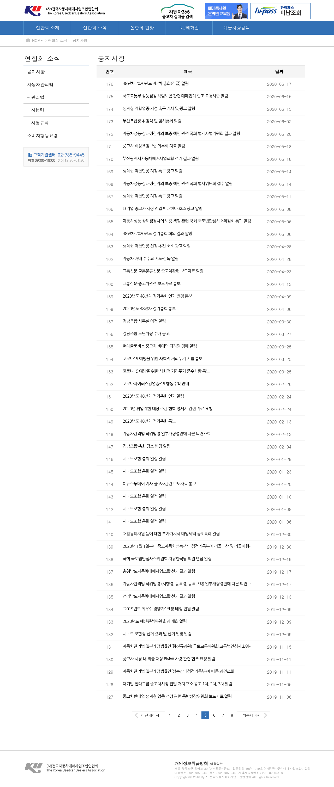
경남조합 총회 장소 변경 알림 (146, 446)
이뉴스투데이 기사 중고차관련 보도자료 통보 (159, 484)
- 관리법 (35, 97)
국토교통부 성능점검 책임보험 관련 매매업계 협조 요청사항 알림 (175, 96)
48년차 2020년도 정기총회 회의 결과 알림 (157, 233)
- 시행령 (35, 110)
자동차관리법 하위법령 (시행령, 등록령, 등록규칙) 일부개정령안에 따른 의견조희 (188, 584)
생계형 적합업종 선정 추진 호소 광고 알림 (156, 246)
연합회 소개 (47, 27)
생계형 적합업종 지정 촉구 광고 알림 (152, 171)
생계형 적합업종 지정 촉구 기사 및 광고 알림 (159, 108)
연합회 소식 (95, 27)
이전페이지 (150, 715)
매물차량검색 (236, 27)
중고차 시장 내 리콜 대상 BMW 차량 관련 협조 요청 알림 (169, 659)
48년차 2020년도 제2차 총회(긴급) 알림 (156, 83)
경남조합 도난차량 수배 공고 (146, 333)
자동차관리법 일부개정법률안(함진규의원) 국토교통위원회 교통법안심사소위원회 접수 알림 (188, 646)
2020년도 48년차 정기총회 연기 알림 (153, 396)
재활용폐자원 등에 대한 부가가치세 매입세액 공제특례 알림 (171, 534)
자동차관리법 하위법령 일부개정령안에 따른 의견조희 (167, 434)
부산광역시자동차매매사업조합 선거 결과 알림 (161, 158)
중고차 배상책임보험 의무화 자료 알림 (154, 146)
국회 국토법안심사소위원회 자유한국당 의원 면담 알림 (167, 559)
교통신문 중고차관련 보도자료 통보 (151, 283)
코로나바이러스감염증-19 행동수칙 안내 (156, 384)
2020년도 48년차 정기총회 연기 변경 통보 (157, 296)
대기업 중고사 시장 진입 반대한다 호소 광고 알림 (162, 208)
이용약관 (216, 764)
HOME (37, 40)
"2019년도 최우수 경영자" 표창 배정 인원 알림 (161, 609)
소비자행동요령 (42, 135)
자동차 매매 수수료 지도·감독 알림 (150, 258)
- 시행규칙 (38, 123)
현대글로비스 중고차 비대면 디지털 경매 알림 (160, 346)
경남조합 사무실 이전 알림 (144, 321)
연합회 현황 (142, 27)
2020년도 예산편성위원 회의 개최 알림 (155, 621)
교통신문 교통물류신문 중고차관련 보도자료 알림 (163, 271)
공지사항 (80, 40)
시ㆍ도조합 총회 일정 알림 (144, 459)
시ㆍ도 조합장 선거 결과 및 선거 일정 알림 (157, 634)
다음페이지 (251, 715)
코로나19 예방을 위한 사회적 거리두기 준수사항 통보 (166, 371)
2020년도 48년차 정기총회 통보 (149, 308)
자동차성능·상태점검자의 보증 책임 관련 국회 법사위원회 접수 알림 (177, 183)
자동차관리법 (40, 84)
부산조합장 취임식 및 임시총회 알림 (152, 121)
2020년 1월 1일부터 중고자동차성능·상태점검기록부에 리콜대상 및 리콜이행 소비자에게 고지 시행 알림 (188, 546)
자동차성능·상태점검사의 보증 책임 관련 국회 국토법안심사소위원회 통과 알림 (187, 221)
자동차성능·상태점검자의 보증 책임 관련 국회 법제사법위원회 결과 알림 (181, 133)
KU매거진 (189, 27)
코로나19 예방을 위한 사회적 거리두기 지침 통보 (162, 358)
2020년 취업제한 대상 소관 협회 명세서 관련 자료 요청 (167, 409)
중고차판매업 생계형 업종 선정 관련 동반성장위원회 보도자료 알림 (177, 696)
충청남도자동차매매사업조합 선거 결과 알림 (159, 571)
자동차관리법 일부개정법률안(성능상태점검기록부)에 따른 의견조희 (178, 671)
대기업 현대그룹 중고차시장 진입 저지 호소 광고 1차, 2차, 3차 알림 (177, 684)
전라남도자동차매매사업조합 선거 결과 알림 (159, 596)
